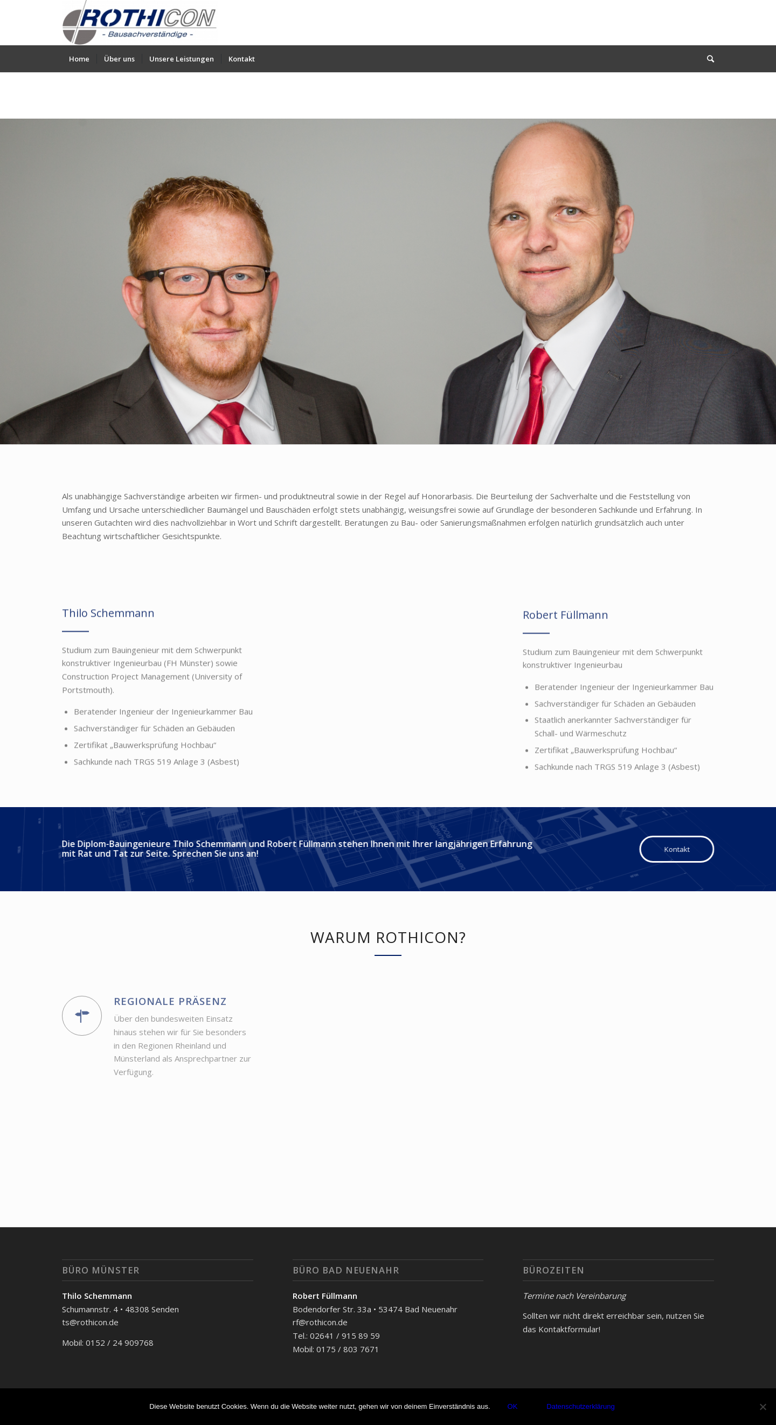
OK (513, 1406)
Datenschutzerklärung (580, 1406)
